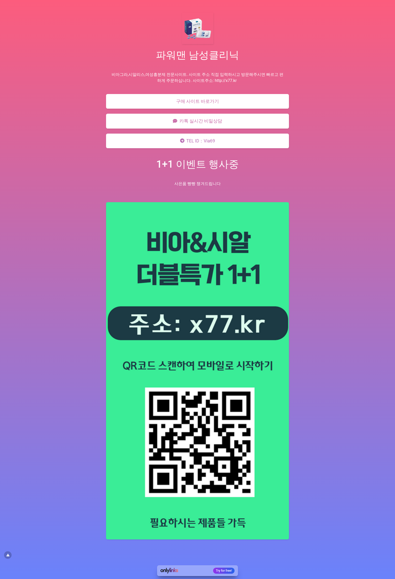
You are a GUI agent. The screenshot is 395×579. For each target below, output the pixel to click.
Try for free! (224, 570)
